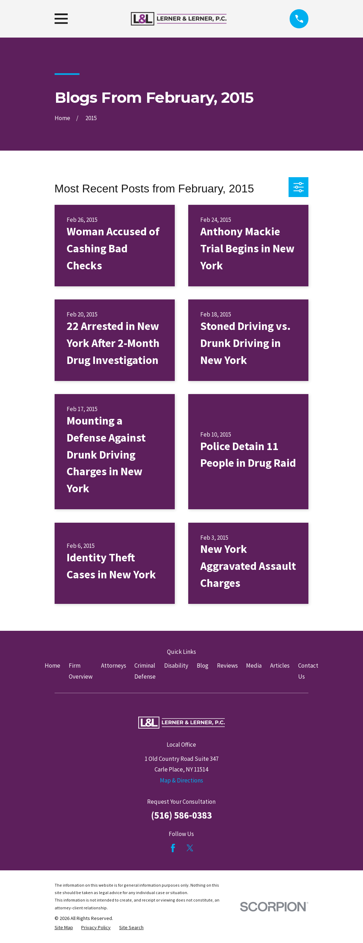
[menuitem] (64, 927)
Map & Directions (181, 780)
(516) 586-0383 (181, 815)
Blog (202, 665)
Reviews (227, 665)
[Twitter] (190, 848)
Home (52, 665)
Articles (280, 665)
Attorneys (113, 665)
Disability (176, 665)
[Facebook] (173, 848)
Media (254, 665)
